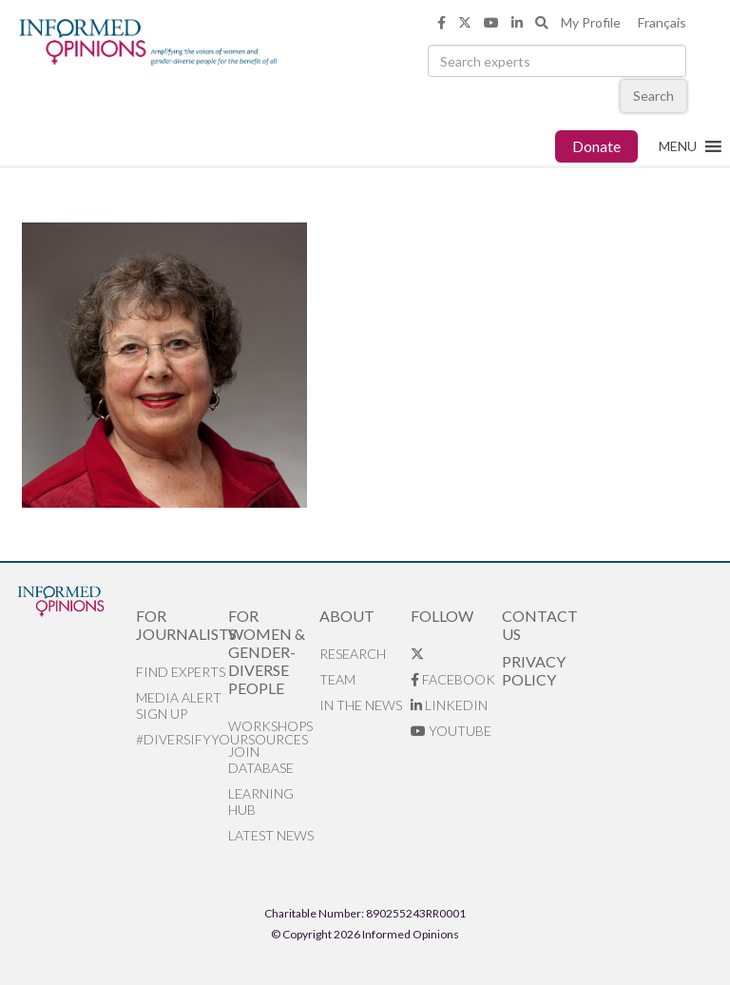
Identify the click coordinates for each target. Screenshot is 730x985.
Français (662, 22)
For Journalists (181, 625)
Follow (442, 616)
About (347, 616)
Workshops (270, 726)
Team (337, 679)
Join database (261, 760)
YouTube (451, 731)
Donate (596, 146)
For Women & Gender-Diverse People (266, 652)
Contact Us (540, 625)
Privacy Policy (534, 670)
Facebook (453, 679)
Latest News (271, 835)
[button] (678, 146)
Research (352, 654)
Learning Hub (261, 801)
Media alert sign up (178, 705)
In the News (360, 705)
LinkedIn (449, 705)
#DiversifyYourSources (181, 739)
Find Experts (180, 672)
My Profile (591, 22)
